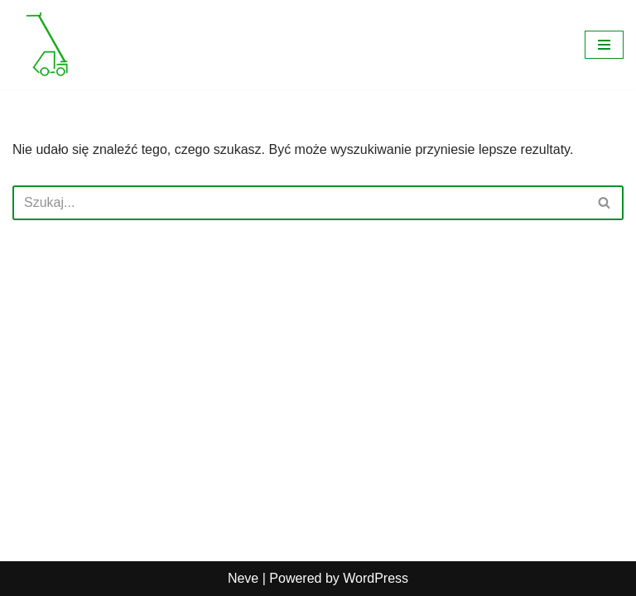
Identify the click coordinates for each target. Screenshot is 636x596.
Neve (243, 578)
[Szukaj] (299, 202)
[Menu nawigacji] (604, 45)
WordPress (375, 578)
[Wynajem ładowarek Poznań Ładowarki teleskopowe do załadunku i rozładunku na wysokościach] (48, 45)
